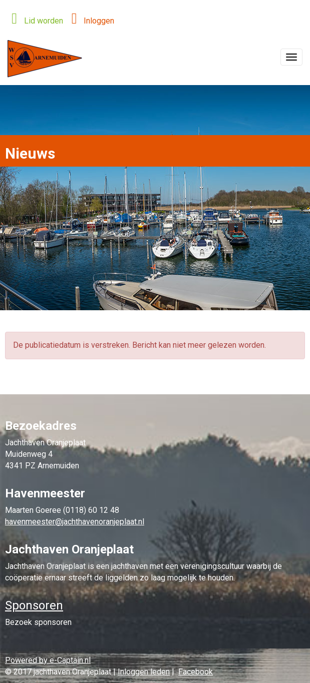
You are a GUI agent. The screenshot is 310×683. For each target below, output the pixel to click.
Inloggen (90, 21)
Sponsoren (34, 605)
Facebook (195, 671)
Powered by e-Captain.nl (48, 660)
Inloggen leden (144, 671)
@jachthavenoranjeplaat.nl (74, 521)
